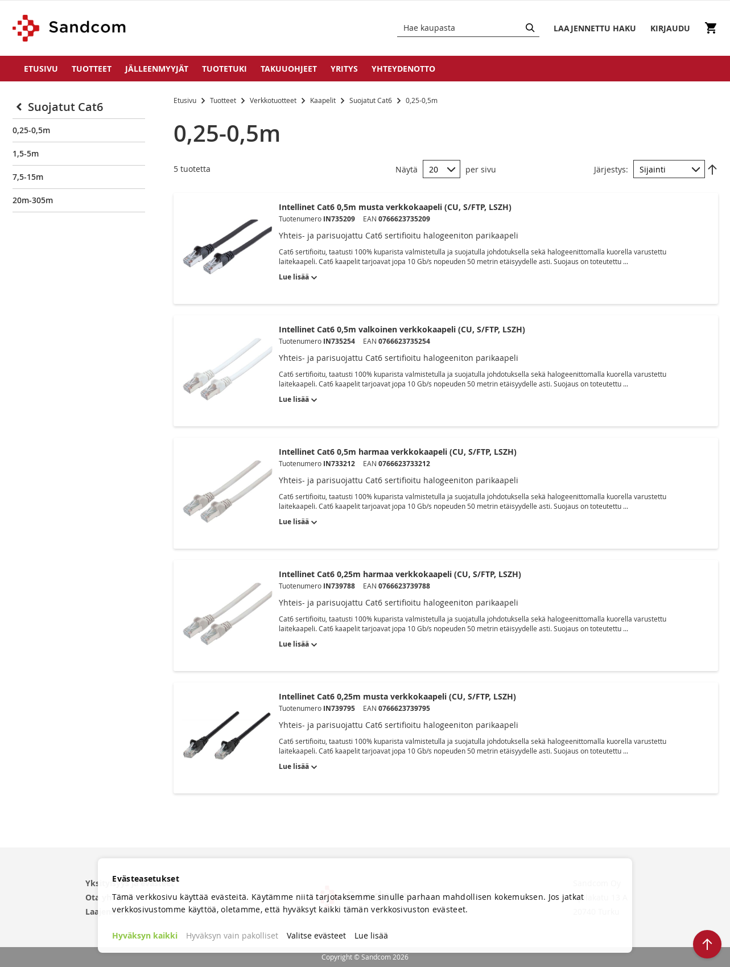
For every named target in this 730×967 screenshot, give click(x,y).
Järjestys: (611, 169)
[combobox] (468, 28)
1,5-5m (26, 153)
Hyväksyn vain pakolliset (232, 935)
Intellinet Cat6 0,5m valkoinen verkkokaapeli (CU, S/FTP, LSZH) (402, 329)
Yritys (344, 68)
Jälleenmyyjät (156, 68)
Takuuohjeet (289, 68)
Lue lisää (371, 935)
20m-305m (33, 200)
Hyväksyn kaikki (145, 935)
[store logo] (70, 28)
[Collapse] (20, 107)
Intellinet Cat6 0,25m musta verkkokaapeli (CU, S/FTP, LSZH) (397, 696)
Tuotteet (92, 68)
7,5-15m (28, 176)
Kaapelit (323, 100)
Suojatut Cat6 (371, 100)
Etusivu (41, 68)
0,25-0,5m (31, 130)
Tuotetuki (224, 68)
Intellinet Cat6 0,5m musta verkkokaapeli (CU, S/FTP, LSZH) (395, 206)
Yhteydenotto (403, 68)
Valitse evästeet (316, 935)
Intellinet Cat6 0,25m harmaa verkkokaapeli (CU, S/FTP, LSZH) (400, 574)
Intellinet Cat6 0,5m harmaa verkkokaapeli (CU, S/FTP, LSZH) (398, 451)
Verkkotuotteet (274, 100)
